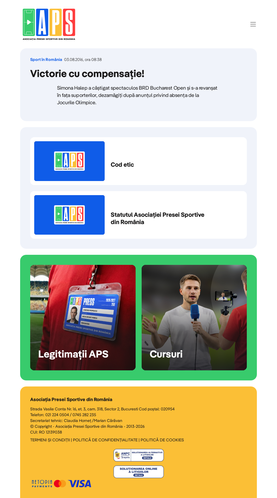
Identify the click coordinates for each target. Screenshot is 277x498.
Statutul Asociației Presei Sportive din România (138, 215)
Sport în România (46, 59)
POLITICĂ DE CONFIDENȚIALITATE (105, 439)
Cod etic (138, 161)
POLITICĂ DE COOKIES (162, 439)
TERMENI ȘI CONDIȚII (50, 439)
